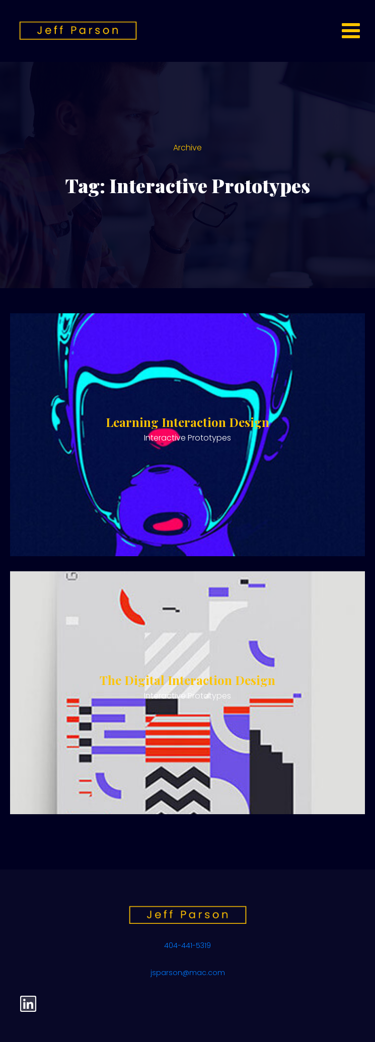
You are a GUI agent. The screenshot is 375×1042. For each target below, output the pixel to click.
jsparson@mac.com (188, 973)
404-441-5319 (187, 945)
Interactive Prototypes (187, 438)
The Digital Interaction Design (187, 680)
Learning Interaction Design (187, 422)
